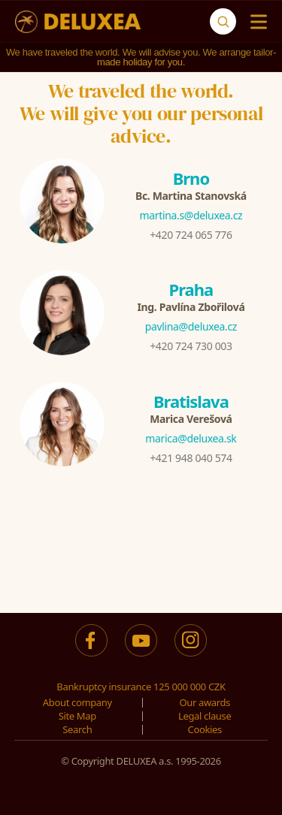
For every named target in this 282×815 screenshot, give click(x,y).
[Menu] (255, 22)
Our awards (204, 702)
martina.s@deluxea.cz (191, 215)
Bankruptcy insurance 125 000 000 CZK (140, 686)
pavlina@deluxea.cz (191, 326)
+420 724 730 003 (191, 346)
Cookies (205, 729)
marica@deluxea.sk (190, 438)
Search (77, 729)
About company (77, 702)
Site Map (77, 716)
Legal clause (204, 716)
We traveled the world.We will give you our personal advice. (141, 113)
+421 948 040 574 (191, 458)
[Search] (223, 21)
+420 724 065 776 (191, 235)
